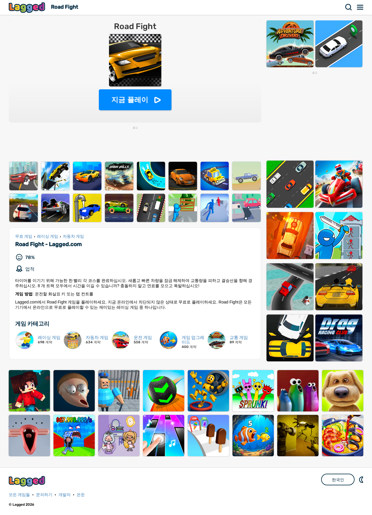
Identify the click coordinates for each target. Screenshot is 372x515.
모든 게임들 (19, 494)
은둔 (81, 494)
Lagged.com (27, 481)
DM (362, 479)
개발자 (64, 494)
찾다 (349, 7)
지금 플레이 (129, 100)
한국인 (338, 479)
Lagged (27, 7)
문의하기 (44, 494)
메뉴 (360, 7)
